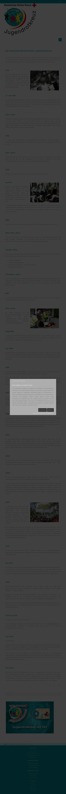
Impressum (50, 413)
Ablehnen (50, 410)
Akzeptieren (42, 410)
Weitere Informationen (38, 413)
